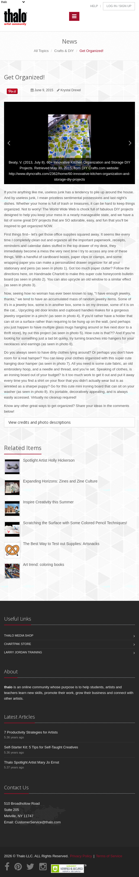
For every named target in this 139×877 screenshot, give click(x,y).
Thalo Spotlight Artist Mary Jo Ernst (31, 762)
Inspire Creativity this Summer (48, 502)
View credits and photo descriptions (39, 422)
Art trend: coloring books (43, 564)
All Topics (41, 51)
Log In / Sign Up (118, 6)
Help (94, 6)
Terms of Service (109, 856)
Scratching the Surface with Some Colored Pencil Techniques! (75, 523)
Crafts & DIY (64, 51)
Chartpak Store (17, 643)
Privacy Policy (81, 856)
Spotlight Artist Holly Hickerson (49, 460)
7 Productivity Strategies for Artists (31, 732)
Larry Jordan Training (23, 652)
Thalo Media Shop (18, 635)
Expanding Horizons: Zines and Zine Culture (60, 481)
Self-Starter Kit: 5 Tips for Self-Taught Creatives (41, 747)
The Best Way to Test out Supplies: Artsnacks (61, 544)
